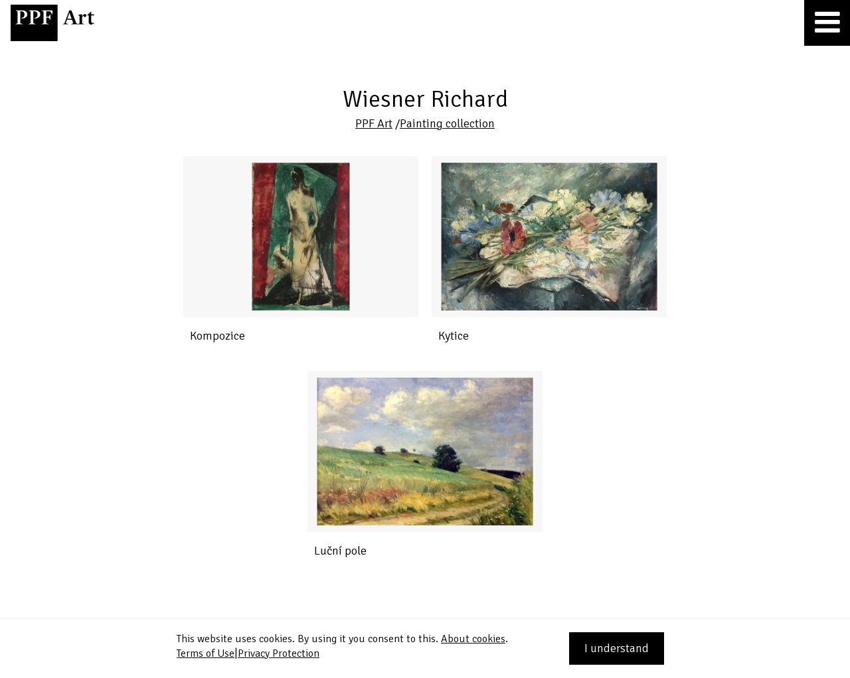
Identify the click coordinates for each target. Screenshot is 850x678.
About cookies (473, 638)
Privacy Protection (278, 653)
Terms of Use (205, 653)
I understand (616, 648)
